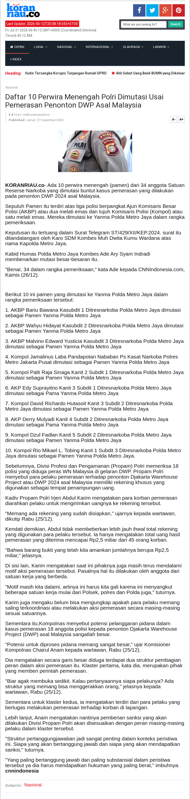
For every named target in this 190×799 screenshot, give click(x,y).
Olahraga (133, 47)
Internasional (99, 47)
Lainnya (161, 47)
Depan (17, 47)
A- (174, 119)
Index (16, 59)
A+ (181, 119)
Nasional (66, 47)
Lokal (40, 47)
